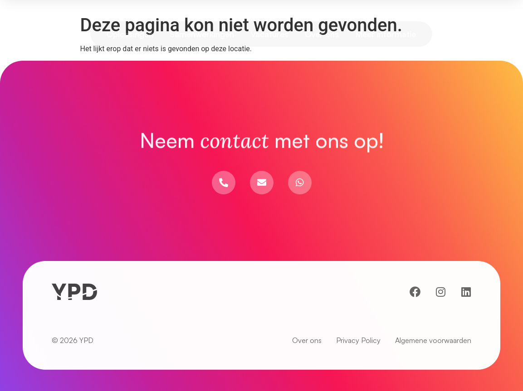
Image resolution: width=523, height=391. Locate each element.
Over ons (322, 34)
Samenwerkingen (202, 34)
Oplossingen (130, 34)
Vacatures (269, 34)
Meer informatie (385, 34)
